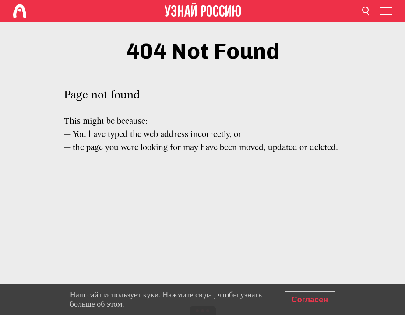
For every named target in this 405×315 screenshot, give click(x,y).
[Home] (19, 11)
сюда (203, 294)
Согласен (310, 299)
